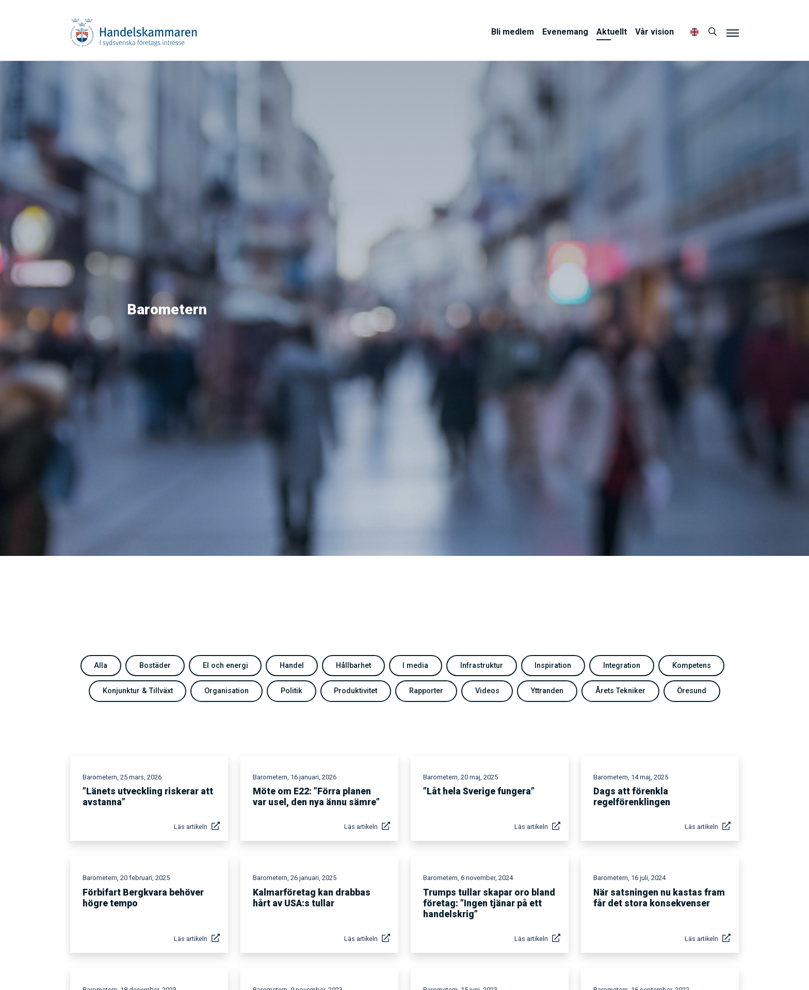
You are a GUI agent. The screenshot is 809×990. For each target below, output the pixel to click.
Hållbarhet (353, 665)
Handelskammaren (133, 32)
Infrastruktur (481, 665)
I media (415, 665)
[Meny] (732, 32)
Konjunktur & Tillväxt (138, 690)
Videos (487, 690)
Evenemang (565, 32)
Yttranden (547, 690)
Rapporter (426, 690)
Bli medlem (512, 32)
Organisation (226, 690)
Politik (291, 690)
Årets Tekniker (620, 690)
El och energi (225, 665)
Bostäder (155, 665)
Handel (292, 665)
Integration (621, 665)
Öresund (691, 690)
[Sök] (712, 32)
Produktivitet (355, 690)
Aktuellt (611, 32)
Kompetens (691, 665)
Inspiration (553, 665)
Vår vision (654, 32)
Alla (100, 665)
